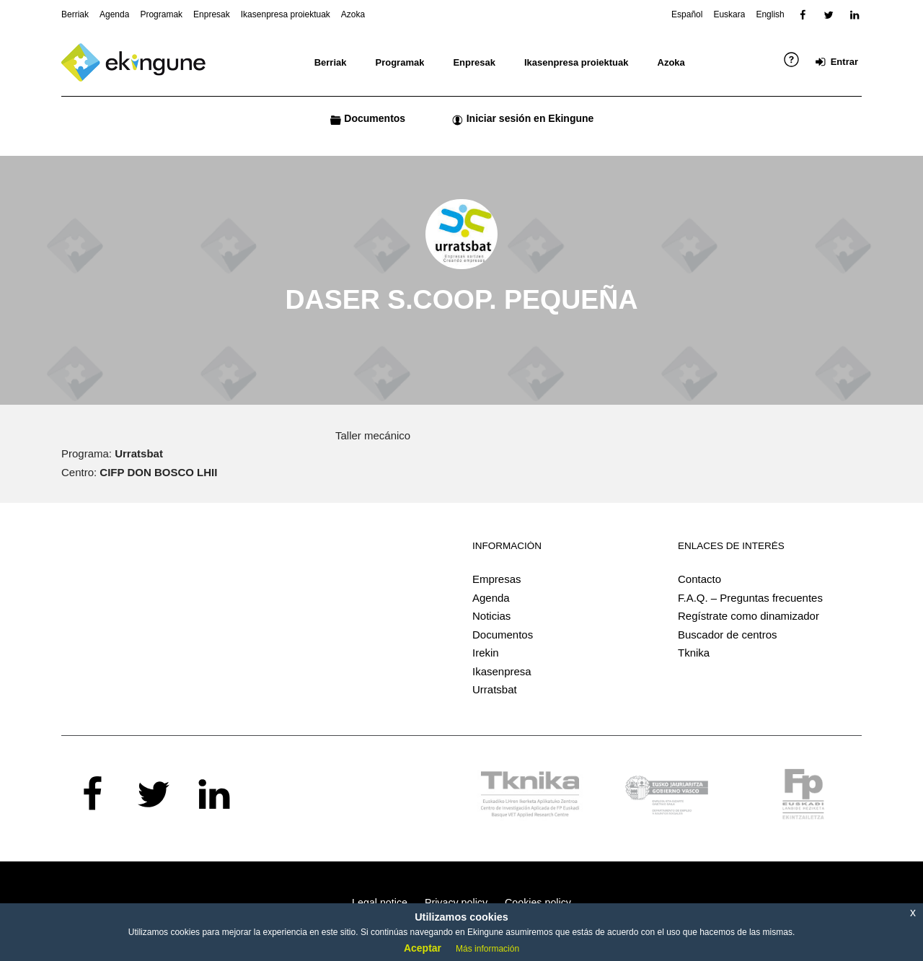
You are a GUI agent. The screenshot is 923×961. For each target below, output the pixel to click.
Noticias (491, 616)
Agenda (491, 598)
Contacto (699, 579)
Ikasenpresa (501, 671)
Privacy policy (456, 902)
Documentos (502, 634)
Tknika (694, 652)
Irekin (485, 652)
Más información (487, 949)
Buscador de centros (727, 634)
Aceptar (422, 948)
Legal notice (379, 902)
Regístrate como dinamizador (748, 616)
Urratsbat (494, 689)
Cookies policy (538, 902)
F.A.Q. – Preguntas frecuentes (750, 598)
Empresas (496, 579)
